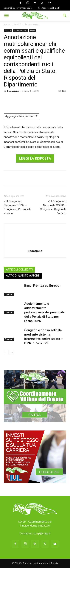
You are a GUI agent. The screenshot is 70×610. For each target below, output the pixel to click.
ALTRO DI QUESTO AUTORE (22, 317)
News (32, 30)
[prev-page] (6, 394)
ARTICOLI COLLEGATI (19, 311)
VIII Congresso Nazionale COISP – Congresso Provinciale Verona (17, 249)
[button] (6, 16)
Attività (17, 24)
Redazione (13, 90)
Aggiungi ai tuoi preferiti (21, 158)
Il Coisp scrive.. (32, 24)
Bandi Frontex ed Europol (42, 327)
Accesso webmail (48, 7)
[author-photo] (35, 287)
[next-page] (12, 394)
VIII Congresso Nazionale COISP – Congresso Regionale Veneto (53, 249)
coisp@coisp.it (42, 575)
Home (7, 24)
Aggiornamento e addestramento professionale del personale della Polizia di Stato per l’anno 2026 (44, 354)
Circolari (9, 336)
